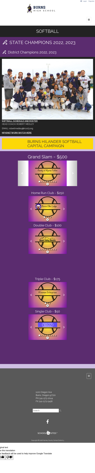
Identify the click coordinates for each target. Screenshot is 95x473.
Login (83, 1)
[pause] (47, 184)
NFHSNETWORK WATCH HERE (17, 133)
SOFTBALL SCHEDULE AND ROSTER (20, 121)
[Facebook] (47, 422)
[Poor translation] (9, 457)
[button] (22, 173)
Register (91, 1)
